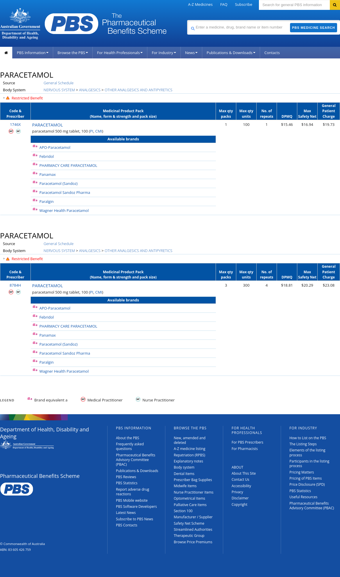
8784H (15, 285)
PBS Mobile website (132, 500)
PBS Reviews (126, 476)
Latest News (126, 512)
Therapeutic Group (189, 535)
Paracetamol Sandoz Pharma (65, 192)
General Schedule (59, 82)
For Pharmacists (245, 448)
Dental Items (184, 473)
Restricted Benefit (27, 98)
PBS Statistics (126, 482)
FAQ (224, 4)
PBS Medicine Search (313, 27)
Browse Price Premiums (193, 542)
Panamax (48, 174)
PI (91, 131)
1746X (15, 124)
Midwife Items (185, 485)
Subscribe (243, 4)
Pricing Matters (301, 472)
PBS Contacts (126, 525)
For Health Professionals (120, 52)
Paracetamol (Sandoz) (59, 183)
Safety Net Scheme (189, 523)
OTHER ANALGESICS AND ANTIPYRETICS (138, 89)
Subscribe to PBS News (134, 519)
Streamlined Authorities (193, 529)
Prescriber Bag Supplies (193, 479)
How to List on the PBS (307, 437)
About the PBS (127, 437)
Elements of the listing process (307, 452)
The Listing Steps (303, 444)
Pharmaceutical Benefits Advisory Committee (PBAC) (135, 460)
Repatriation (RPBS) (189, 455)
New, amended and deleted (189, 440)
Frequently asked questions (130, 446)
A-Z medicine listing (189, 448)
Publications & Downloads (231, 52)
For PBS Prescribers (247, 442)
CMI (98, 131)
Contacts (272, 52)
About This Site (244, 473)
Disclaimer (240, 498)
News (191, 52)
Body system (184, 467)
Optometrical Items (189, 498)
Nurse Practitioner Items (194, 492)
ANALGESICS (90, 89)
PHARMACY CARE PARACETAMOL (68, 165)
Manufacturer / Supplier (193, 517)
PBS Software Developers (136, 506)
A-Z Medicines (200, 4)
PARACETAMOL (47, 125)
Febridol (47, 156)
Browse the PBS (73, 52)
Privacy (237, 492)
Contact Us (240, 479)
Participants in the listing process (309, 463)
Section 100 (183, 510)
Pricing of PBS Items (305, 478)
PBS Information (33, 52)
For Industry (164, 52)
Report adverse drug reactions (132, 491)
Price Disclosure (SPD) (307, 484)
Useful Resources (303, 496)
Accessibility (241, 485)
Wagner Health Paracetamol (64, 210)
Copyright (239, 504)
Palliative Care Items (190, 504)
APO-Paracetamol (55, 147)
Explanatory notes (188, 461)
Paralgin (47, 201)
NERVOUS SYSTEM (59, 89)
